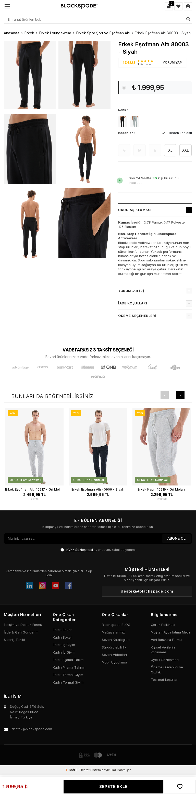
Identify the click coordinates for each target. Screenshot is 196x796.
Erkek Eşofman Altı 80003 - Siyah (163, 33)
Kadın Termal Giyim (68, 682)
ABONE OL (176, 538)
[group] (30, 74)
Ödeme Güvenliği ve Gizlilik (167, 669)
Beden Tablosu (177, 133)
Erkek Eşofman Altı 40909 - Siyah (97, 489)
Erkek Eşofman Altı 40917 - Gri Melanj (34, 489)
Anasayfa (11, 33)
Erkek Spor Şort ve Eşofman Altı (103, 33)
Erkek (29, 33)
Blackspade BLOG (116, 625)
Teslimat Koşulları (164, 679)
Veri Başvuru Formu (166, 640)
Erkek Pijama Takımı (68, 660)
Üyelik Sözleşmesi (165, 660)
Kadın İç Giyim (64, 652)
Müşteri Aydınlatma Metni (171, 632)
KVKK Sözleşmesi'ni (81, 550)
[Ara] (188, 19)
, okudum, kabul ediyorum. (98, 550)
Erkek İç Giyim (64, 645)
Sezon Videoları (114, 655)
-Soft (70, 770)
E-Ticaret (83, 770)
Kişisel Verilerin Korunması (163, 649)
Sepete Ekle (113, 786)
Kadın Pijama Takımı (68, 667)
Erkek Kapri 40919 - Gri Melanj (162, 489)
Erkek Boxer (62, 630)
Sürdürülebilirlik (114, 647)
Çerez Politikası (163, 625)
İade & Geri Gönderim (21, 632)
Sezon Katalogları (116, 640)
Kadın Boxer (62, 637)
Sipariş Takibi (14, 640)
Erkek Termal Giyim (68, 675)
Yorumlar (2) (155, 291)
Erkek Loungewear (55, 33)
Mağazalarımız (113, 632)
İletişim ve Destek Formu (23, 625)
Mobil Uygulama (114, 662)
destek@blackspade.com (32, 729)
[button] (165, 395)
